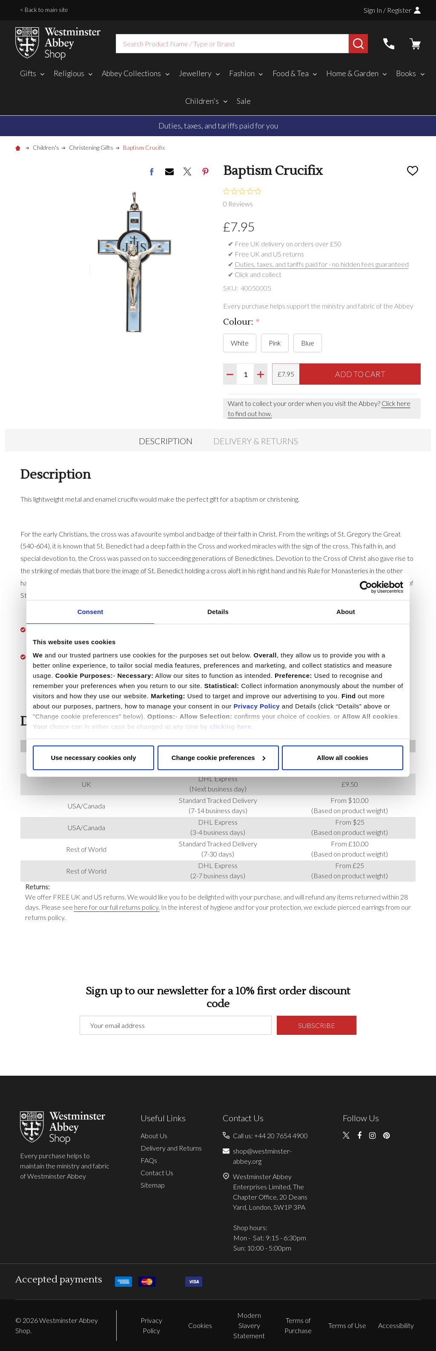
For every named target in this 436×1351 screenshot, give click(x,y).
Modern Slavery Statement (249, 1325)
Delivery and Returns (171, 1148)
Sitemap (153, 1185)
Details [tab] (218, 611)
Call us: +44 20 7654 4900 (270, 1135)
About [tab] (345, 611)
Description (165, 441)
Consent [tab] (90, 611)
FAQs (149, 1160)
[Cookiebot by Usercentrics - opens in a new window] (366, 587)
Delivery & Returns (255, 441)
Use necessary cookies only (93, 757)
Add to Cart (360, 374)
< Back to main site (44, 9)
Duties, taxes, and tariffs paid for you (218, 125)
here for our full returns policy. (117, 907)
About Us (154, 1135)
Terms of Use (347, 1325)
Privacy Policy (256, 706)
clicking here (230, 726)
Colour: (241, 322)
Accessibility (396, 1325)
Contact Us (157, 1172)
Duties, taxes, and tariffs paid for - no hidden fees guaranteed (322, 264)
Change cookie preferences (218, 757)
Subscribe (316, 1025)
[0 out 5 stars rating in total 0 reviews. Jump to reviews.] (244, 197)
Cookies (200, 1325)
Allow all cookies (342, 757)
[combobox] (232, 43)
